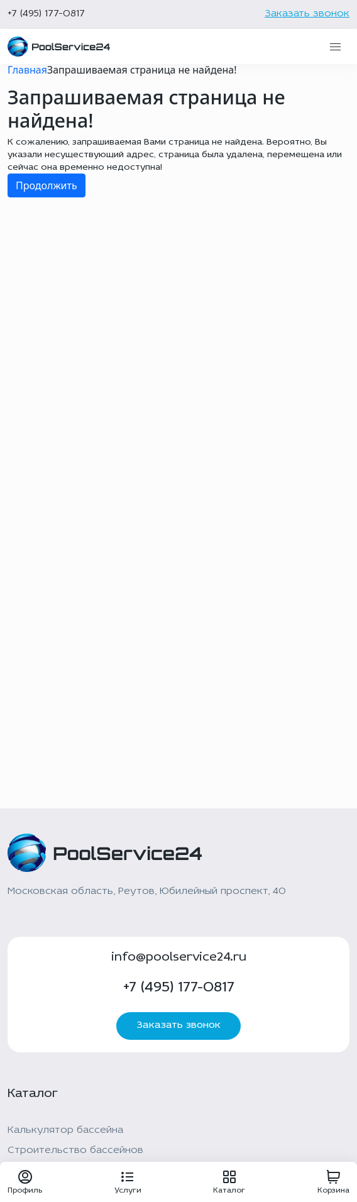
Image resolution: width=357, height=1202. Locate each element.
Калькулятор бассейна (65, 1130)
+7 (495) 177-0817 (46, 14)
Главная (27, 70)
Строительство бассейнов (75, 1150)
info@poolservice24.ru (178, 957)
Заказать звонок (307, 14)
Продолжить (46, 185)
